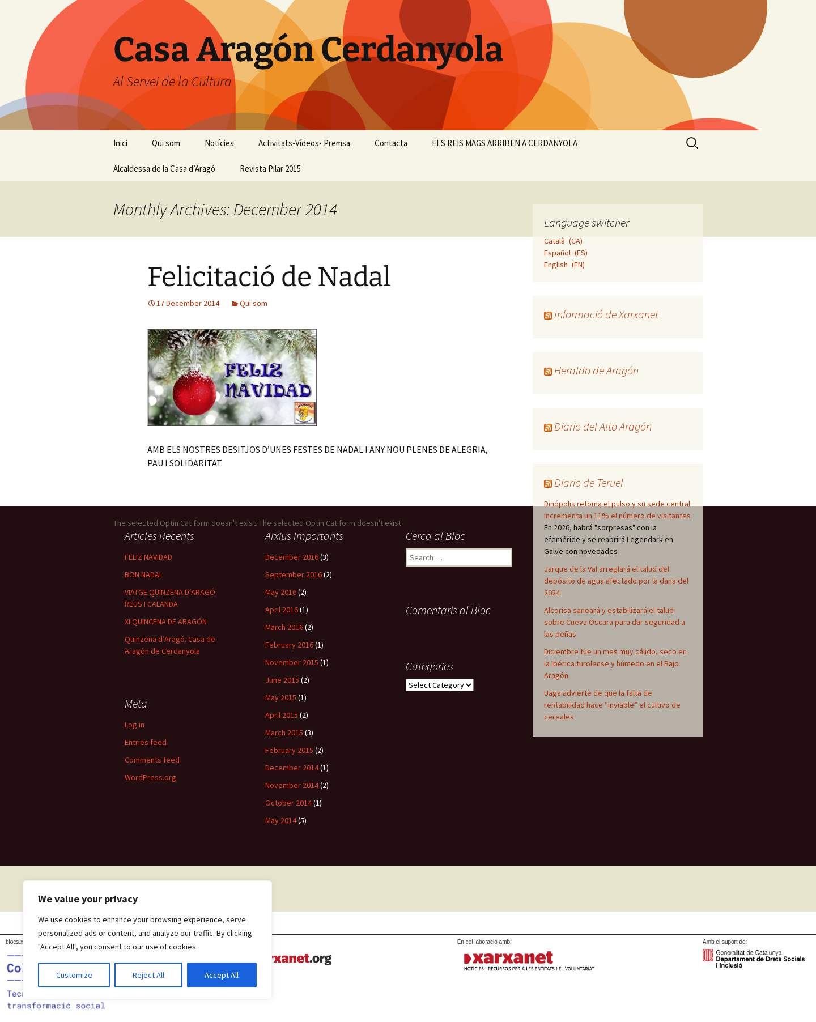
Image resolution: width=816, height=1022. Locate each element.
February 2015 (289, 750)
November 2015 (291, 662)
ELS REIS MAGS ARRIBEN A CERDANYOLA (504, 143)
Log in (134, 724)
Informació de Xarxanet (606, 314)
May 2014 (280, 820)
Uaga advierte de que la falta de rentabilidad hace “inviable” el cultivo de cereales (612, 705)
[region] (147, 939)
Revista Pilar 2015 (270, 168)
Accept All (222, 975)
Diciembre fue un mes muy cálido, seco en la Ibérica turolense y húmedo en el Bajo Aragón (615, 663)
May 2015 (280, 697)
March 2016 (284, 627)
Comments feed (152, 760)
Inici (120, 143)
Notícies (219, 143)
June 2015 (282, 680)
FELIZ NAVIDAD (148, 557)
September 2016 (293, 574)
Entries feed (146, 742)
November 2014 (291, 785)
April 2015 (281, 715)
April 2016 (281, 609)
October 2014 (288, 803)
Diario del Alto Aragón (603, 426)
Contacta (391, 143)
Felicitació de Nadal (269, 277)
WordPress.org (150, 777)
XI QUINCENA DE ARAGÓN (166, 621)
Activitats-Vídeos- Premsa (304, 143)
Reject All (148, 975)
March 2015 (284, 732)
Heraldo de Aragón (596, 370)
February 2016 (289, 645)
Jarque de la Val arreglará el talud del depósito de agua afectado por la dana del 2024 (616, 581)
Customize (74, 975)
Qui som (166, 143)
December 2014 (291, 768)
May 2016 (280, 592)
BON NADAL (144, 574)
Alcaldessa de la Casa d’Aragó (164, 168)
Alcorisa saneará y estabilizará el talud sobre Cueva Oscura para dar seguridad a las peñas (614, 622)
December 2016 (291, 557)
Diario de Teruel (588, 482)
